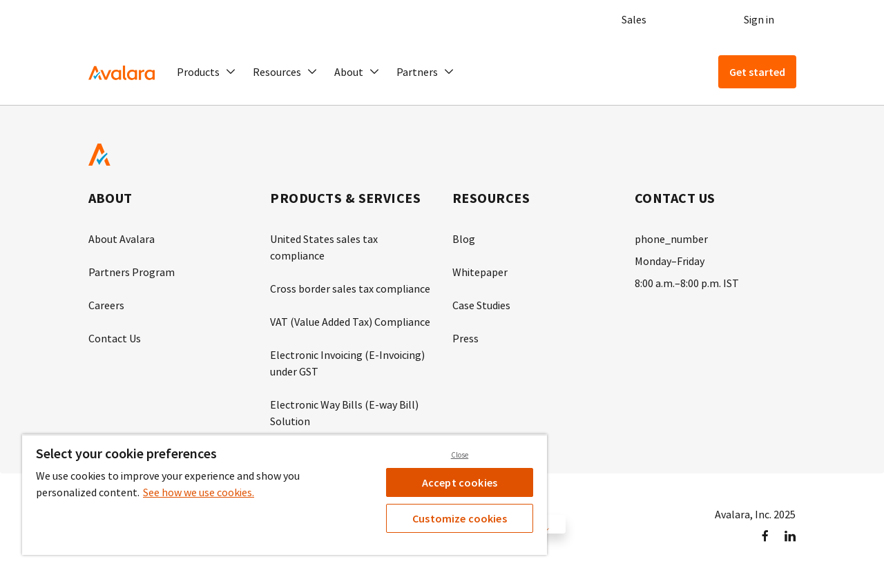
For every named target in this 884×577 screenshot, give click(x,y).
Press (465, 338)
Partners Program (131, 272)
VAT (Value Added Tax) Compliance (350, 322)
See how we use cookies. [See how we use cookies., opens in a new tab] (198, 492)
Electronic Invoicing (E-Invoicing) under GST (347, 363)
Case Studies (481, 305)
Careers (106, 305)
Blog (463, 239)
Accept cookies (459, 482)
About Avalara (121, 239)
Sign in (759, 19)
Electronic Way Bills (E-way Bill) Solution (344, 413)
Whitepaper (480, 272)
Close (460, 455)
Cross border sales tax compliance (350, 288)
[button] (206, 71)
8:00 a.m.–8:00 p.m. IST (687, 283)
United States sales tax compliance (324, 247)
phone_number (671, 239)
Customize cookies (459, 518)
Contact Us (114, 338)
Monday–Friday (669, 261)
